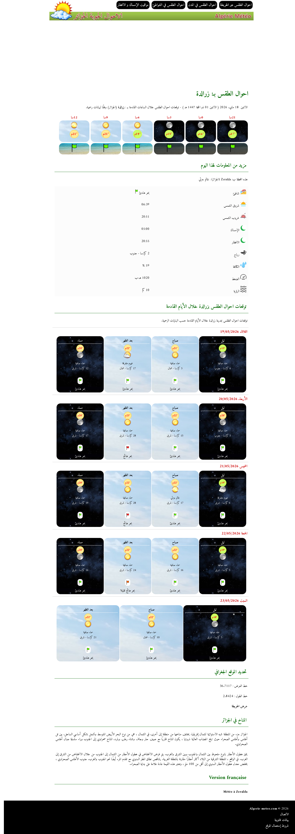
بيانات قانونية (278, 820)
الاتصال (280, 814)
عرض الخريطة (236, 706)
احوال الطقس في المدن (198, 5)
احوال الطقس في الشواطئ (164, 5)
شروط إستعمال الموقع (273, 826)
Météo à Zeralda (231, 792)
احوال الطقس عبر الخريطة (232, 5)
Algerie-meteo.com (259, 809)
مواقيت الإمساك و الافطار (129, 5)
